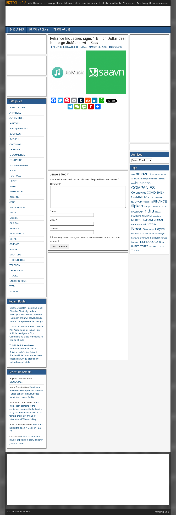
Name (53, 215)
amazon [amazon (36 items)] (143, 173)
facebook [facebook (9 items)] (149, 202)
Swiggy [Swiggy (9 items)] (134, 242)
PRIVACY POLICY (38, 29)
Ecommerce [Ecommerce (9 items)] (157, 197)
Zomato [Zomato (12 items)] (135, 250)
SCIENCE (14, 244)
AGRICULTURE (17, 107)
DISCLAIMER (17, 29)
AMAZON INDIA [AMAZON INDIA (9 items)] (158, 174)
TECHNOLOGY (17, 260)
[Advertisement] (80, 138)
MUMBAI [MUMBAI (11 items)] (158, 220)
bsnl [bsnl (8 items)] (133, 184)
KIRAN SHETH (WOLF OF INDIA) (70, 47)
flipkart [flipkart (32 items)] (137, 206)
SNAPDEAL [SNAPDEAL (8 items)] (144, 238)
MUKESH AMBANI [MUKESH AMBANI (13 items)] (142, 220)
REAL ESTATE (16, 233)
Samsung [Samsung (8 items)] (135, 238)
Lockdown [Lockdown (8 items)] (157, 216)
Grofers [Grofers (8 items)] (155, 207)
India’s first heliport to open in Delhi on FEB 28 (26, 427)
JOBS (12, 202)
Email (53, 224)
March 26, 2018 (99, 47)
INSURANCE (16, 191)
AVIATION (14, 123)
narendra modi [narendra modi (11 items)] (138, 224)
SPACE (13, 249)
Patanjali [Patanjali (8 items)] (150, 229)
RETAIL (13, 239)
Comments (116, 47)
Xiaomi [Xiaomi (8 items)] (161, 246)
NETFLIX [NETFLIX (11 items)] (151, 224)
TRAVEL (13, 275)
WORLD (13, 291)
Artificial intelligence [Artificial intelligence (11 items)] (141, 178)
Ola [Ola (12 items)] (145, 229)
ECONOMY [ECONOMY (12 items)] (137, 201)
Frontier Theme (161, 511)
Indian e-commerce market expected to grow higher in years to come (26, 440)
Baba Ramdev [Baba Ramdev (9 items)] (158, 179)
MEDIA (12, 212)
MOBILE (13, 218)
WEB (12, 286)
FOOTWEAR (15, 176)
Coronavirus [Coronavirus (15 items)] (138, 192)
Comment (55, 184)
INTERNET (15, 197)
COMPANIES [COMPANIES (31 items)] (143, 187)
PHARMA (14, 228)
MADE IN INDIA (17, 207)
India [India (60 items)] (148, 211)
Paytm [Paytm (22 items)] (160, 229)
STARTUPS (15, 254)
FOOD (12, 170)
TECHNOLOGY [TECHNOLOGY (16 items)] (148, 242)
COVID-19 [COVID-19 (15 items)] (153, 192)
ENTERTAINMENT (18, 165)
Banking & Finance (18, 128)
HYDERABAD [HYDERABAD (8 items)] (137, 212)
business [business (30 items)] (143, 183)
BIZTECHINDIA (16, 3)
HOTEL (13, 186)
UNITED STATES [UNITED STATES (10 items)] (139, 246)
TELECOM (14, 265)
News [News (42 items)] (136, 228)
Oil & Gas (14, 223)
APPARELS (15, 113)
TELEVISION (16, 270)
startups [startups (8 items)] (164, 238)
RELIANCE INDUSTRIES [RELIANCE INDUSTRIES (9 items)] (142, 233)
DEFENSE (14, 149)
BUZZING (14, 139)
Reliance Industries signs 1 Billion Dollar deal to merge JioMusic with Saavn (88, 40)
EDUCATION (16, 160)
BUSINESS (15, 134)
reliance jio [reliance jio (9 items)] (159, 233)
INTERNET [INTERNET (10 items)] (146, 216)
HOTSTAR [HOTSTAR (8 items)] (162, 207)
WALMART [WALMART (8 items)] (153, 246)
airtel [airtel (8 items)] (133, 175)
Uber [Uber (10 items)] (161, 242)
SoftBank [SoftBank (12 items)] (155, 237)
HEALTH (13, 181)
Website (54, 232)
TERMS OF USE (61, 29)
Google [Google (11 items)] (147, 206)
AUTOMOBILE (16, 118)
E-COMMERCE (17, 155)
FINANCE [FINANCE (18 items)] (160, 201)
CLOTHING (15, 144)
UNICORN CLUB (17, 281)
